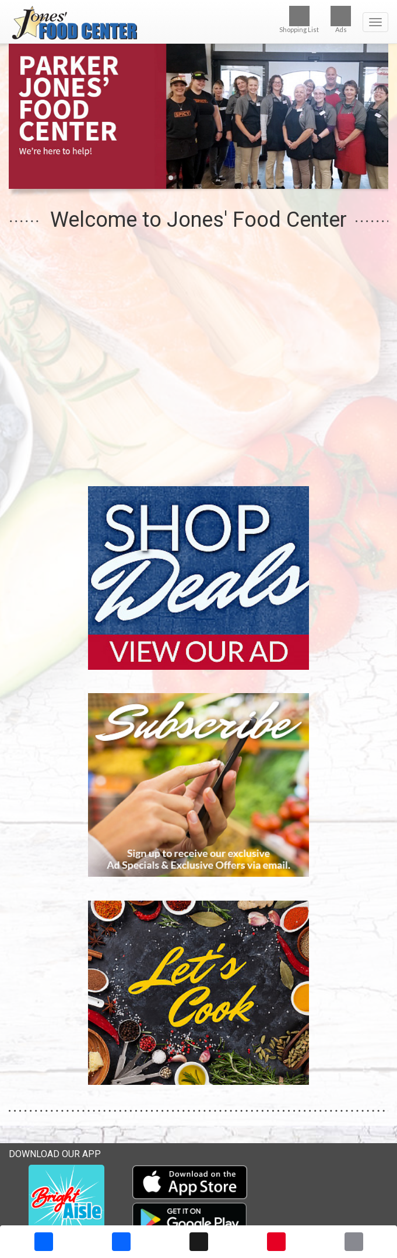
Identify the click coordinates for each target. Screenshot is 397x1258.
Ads (341, 19)
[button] (170, 177)
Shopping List (299, 19)
